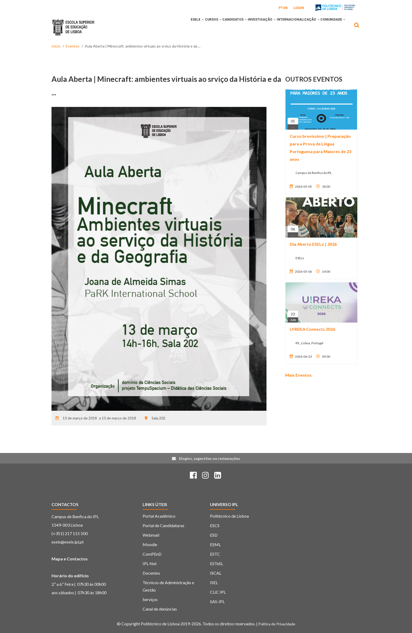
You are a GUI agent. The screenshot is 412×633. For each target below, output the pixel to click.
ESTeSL (216, 563)
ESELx (173, 27)
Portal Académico (159, 515)
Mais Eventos (298, 374)
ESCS (214, 525)
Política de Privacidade (276, 624)
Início (56, 46)
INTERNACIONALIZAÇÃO (291, 27)
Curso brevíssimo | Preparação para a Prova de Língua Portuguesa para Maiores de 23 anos (320, 147)
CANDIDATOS (219, 27)
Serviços (150, 599)
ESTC (215, 553)
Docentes (151, 572)
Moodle (150, 544)
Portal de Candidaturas (163, 525)
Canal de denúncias (160, 608)
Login (298, 8)
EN (285, 8)
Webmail (151, 534)
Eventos (72, 46)
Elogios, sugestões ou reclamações (209, 458)
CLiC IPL (218, 591)
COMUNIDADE (330, 27)
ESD (214, 534)
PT (281, 8)
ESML (215, 544)
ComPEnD (152, 553)
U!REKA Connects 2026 (312, 329)
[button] (179, 27)
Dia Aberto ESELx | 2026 (313, 244)
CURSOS (193, 27)
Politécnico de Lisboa (229, 515)
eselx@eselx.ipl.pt (68, 541)
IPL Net (150, 563)
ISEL (214, 582)
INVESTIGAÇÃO (251, 27)
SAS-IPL (217, 601)
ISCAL (215, 572)
